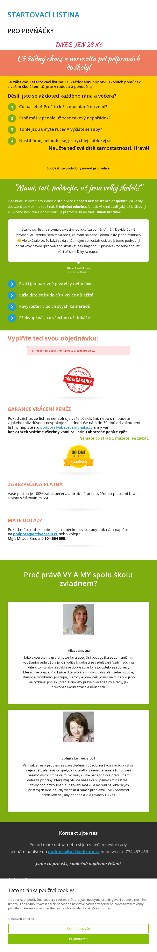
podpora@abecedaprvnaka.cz (66, 427)
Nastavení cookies (21, 919)
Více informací (101, 908)
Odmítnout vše (78, 928)
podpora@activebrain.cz (35, 533)
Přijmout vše (78, 939)
